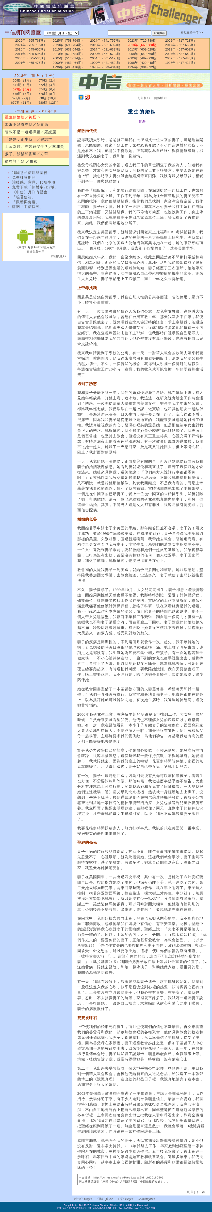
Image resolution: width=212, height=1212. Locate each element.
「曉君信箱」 (24, 197)
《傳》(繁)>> (104, 1199)
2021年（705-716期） (31, 45)
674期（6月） (48, 89)
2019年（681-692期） (106, 45)
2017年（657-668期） (181, 45)
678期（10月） (48, 98)
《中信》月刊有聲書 (30, 192)
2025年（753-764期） (68, 40)
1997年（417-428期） (181, 63)
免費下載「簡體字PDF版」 (35, 187)
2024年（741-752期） (106, 40)
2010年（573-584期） (68, 54)
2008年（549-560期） (143, 54)
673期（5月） (23, 89)
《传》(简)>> (125, 1199)
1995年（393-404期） (106, 67)
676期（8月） (48, 94)
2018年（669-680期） (143, 45)
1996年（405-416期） (68, 67)
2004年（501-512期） (106, 58)
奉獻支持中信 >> (192, 32)
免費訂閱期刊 (24, 178)
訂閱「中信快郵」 (28, 207)
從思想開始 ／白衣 (21, 161)
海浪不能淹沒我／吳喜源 (26, 125)
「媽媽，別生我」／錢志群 (28, 139)
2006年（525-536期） (31, 58)
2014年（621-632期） (106, 49)
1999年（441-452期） (106, 63)
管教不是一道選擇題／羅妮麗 (30, 132)
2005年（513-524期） (68, 58)
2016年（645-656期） (31, 49)
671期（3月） (23, 85)
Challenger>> (146, 1199)
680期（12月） (49, 102)
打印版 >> (144, 98)
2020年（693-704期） (68, 45)
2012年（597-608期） (181, 49)
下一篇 (200, 1192)
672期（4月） (48, 85)
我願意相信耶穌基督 (30, 173)
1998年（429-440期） (143, 63)
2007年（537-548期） (181, 54)
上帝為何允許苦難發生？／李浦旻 (34, 147)
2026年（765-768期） (31, 40)
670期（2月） (48, 80)
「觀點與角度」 (26, 202)
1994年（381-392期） (143, 67)
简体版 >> (160, 98)
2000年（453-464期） (68, 63)
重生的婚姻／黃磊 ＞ (23, 117)
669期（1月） (23, 80)
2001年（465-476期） (31, 63)
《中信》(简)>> (82, 1199)
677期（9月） (22, 98)
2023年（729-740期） (143, 40)
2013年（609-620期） (143, 49)
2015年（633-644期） (68, 49)
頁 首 (190, 1192)
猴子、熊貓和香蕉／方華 (26, 154)
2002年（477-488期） (181, 58)
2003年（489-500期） (143, 58)
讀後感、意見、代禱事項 (33, 182)
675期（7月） (23, 94)
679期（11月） (22, 102)
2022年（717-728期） (181, 40)
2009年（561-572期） (106, 54)
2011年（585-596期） (31, 54)
